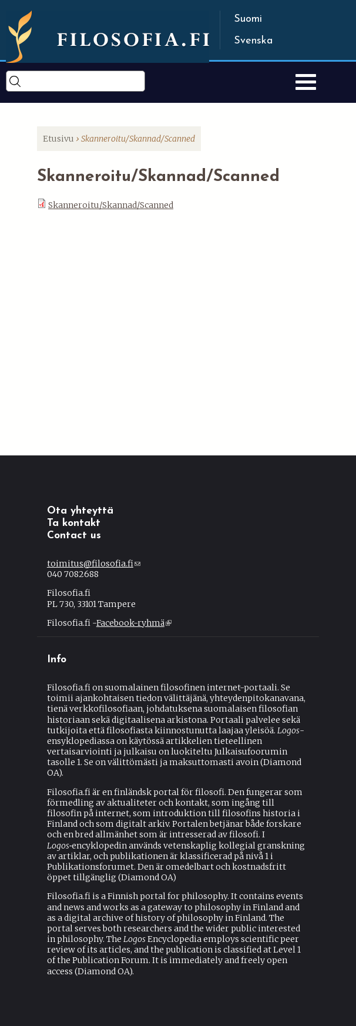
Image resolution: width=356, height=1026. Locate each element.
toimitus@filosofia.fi (93, 563)
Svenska (253, 40)
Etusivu (58, 138)
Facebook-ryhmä (134, 623)
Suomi (248, 19)
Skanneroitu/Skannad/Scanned (110, 205)
